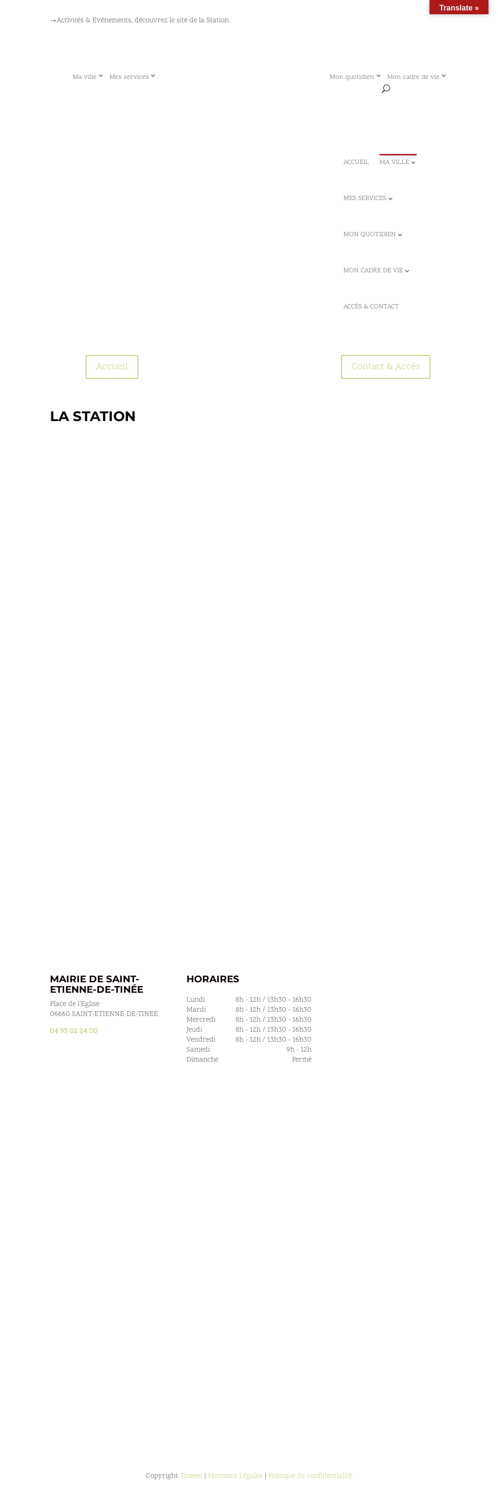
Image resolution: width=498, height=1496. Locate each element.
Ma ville (85, 77)
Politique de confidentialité (310, 1476)
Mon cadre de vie (413, 77)
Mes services (129, 77)
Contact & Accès (386, 367)
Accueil (356, 162)
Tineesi (191, 1476)
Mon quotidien (352, 77)
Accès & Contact (371, 306)
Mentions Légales (235, 1476)
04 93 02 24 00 (74, 1031)
